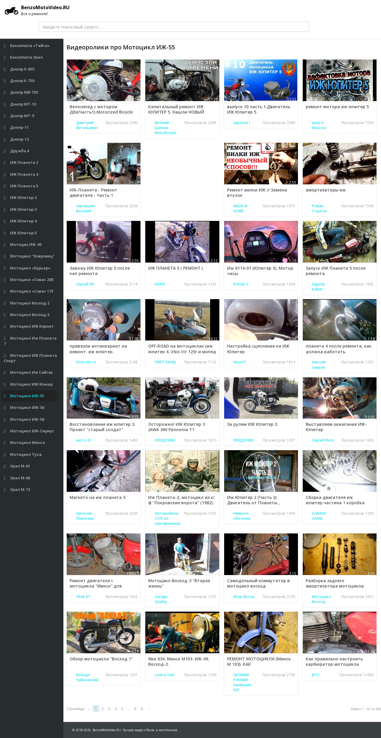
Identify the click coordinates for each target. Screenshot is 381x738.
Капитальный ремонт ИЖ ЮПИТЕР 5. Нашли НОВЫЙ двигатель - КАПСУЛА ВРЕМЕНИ (182, 112)
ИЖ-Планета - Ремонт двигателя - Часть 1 (93, 192)
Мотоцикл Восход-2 (27, 303)
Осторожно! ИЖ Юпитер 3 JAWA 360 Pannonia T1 (176, 426)
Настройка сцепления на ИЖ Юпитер (258, 348)
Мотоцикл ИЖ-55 (24, 396)
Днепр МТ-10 (20, 104)
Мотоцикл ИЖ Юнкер (28, 384)
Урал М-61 (17, 466)
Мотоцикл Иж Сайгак (28, 372)
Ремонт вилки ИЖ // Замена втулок (257, 192)
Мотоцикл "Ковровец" (29, 256)
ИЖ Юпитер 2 (20, 197)
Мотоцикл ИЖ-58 (24, 419)
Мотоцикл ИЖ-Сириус (29, 431)
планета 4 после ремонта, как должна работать (338, 348)
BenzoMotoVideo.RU (37, 10)
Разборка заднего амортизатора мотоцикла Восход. (335, 586)
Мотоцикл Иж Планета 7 (30, 340)
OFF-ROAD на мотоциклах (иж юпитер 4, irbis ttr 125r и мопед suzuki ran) (182, 351)
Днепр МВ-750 (21, 92)
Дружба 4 (16, 151)
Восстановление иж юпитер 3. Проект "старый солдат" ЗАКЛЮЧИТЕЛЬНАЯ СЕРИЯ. (102, 429)
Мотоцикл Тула (23, 454)
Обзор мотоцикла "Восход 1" (101, 659)
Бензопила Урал (23, 57)
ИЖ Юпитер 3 (20, 209)
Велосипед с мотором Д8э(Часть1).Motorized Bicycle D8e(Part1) (101, 112)
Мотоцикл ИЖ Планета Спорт (30, 358)
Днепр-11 (16, 127)
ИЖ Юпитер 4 (20, 221)
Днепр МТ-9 (19, 116)
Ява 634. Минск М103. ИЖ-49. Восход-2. (179, 661)
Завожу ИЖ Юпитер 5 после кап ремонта (100, 270)
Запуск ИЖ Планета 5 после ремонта (336, 270)
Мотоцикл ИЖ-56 (24, 407)
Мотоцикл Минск (24, 442)
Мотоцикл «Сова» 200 (29, 279)
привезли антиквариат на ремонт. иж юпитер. (98, 348)
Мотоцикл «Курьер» (27, 268)
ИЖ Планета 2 (21, 162)
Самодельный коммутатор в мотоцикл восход (258, 583)
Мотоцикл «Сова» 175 (29, 291)
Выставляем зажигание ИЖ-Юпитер (336, 426)
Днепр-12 (16, 139)
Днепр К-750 (19, 81)
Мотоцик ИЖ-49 (23, 244)
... (128, 708)
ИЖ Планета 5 (21, 186)
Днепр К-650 (19, 69)
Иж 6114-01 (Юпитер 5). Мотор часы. (260, 270)
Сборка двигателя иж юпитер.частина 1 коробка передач (335, 502)
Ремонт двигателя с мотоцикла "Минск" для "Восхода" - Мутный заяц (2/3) (102, 586)
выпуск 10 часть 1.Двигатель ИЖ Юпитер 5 (258, 109)
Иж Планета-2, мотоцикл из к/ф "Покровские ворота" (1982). (181, 499)
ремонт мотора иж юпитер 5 (337, 106)
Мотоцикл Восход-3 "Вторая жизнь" (179, 583)
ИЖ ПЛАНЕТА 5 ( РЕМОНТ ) (176, 268)
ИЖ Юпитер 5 (20, 233)
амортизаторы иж (326, 190)
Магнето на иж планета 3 (98, 497)
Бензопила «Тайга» (27, 45)
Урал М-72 (17, 489)
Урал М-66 (17, 478)
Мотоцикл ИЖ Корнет (29, 326)
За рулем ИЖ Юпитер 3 (252, 424)
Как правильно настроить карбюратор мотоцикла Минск (334, 664)
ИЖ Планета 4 (21, 174)
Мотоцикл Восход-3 (27, 315)
